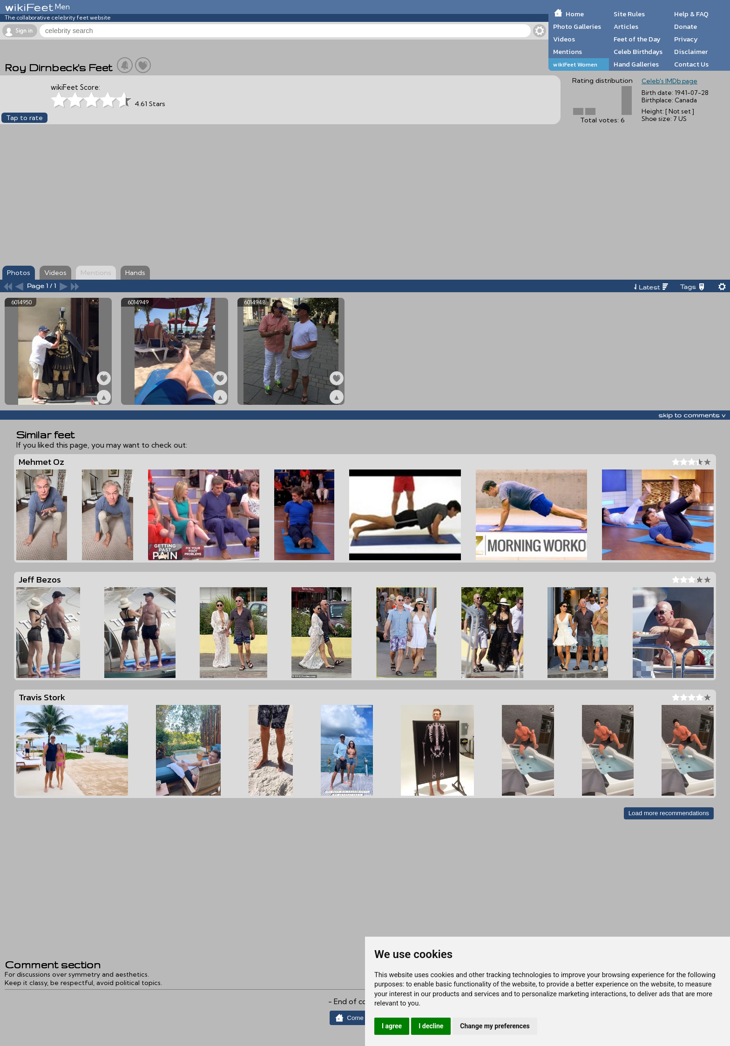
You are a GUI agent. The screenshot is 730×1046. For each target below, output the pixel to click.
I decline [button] (431, 1026)
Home (575, 14)
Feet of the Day (637, 39)
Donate (685, 26)
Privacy (686, 39)
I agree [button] (392, 1026)
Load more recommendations (669, 813)
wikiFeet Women (575, 64)
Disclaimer (691, 52)
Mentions (567, 52)
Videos (564, 39)
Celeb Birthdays (638, 52)
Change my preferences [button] (494, 1026)
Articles (626, 26)
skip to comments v (691, 415)
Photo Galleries (577, 26)
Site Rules (629, 14)
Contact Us (691, 64)
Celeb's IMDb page (669, 81)
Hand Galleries (636, 64)
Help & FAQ (691, 14)
